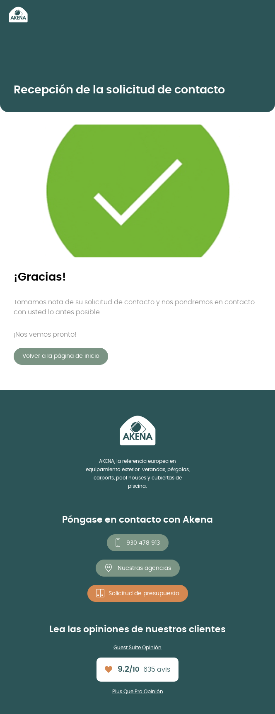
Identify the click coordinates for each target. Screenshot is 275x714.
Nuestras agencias (144, 568)
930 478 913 (143, 543)
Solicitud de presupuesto (144, 594)
